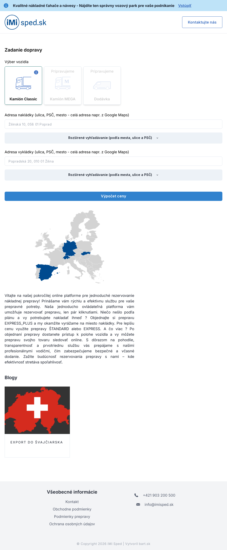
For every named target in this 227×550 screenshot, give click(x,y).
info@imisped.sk (155, 504)
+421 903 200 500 (154, 495)
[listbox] (113, 423)
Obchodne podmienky (72, 509)
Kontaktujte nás (202, 22)
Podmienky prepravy (72, 516)
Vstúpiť (184, 5)
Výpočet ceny (113, 196)
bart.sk (144, 544)
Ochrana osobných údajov (72, 524)
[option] (41, 423)
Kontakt (72, 501)
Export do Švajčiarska (36, 442)
